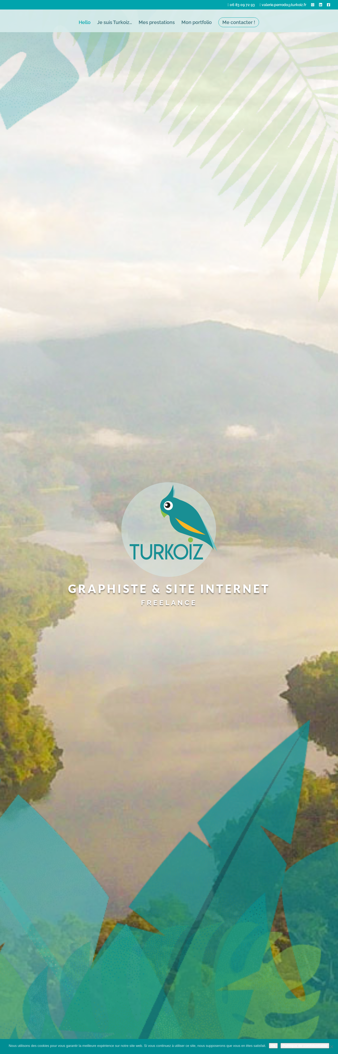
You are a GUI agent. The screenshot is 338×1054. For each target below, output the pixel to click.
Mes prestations (157, 23)
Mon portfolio (196, 23)
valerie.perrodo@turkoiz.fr (283, 5)
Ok (273, 1046)
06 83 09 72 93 (241, 5)
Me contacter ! (238, 22)
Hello (85, 23)
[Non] (331, 1046)
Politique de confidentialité (305, 1046)
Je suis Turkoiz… (114, 23)
